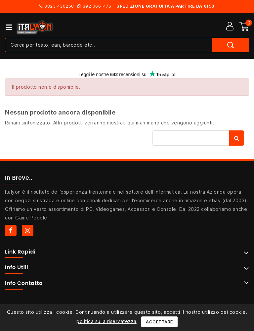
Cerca (236, 138)
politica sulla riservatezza (106, 321)
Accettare (159, 321)
